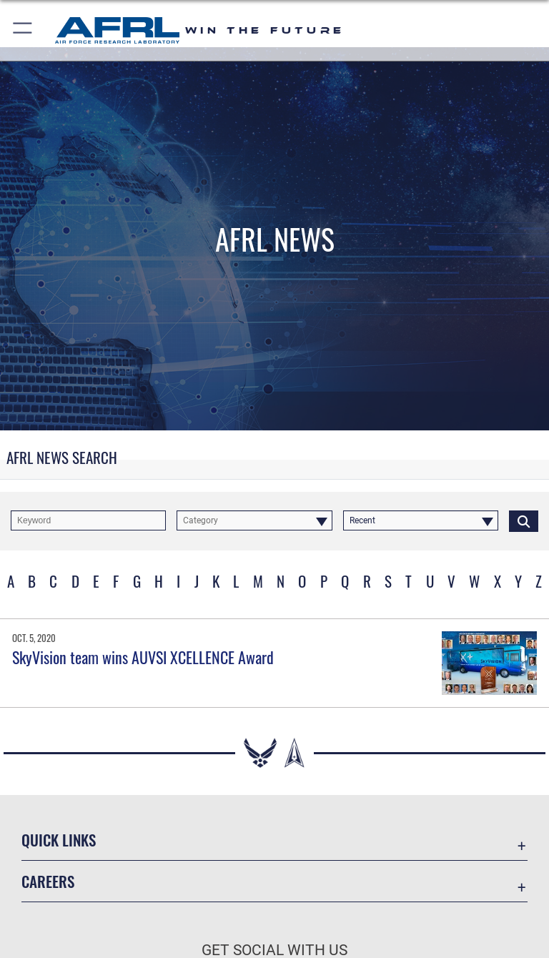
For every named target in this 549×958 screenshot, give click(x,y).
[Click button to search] (523, 520)
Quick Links (58, 840)
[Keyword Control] (88, 520)
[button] (23, 30)
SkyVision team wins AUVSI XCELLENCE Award (143, 657)
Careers (47, 881)
